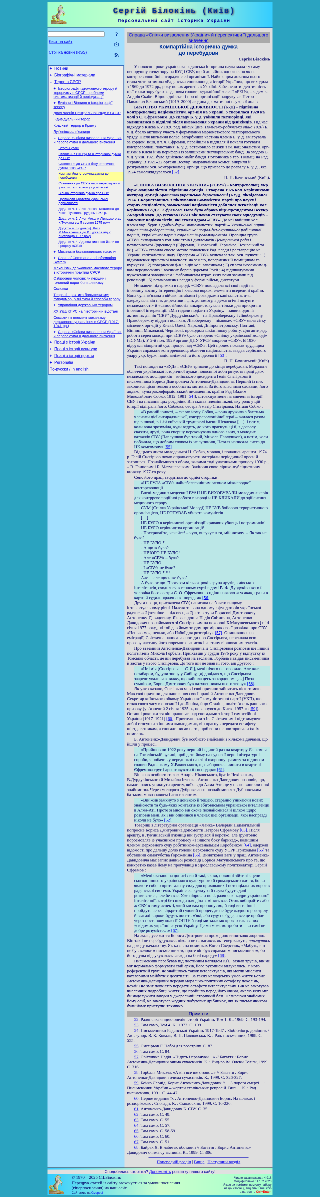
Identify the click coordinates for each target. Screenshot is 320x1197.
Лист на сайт (60, 41)
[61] (220, 769)
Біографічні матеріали (74, 76)
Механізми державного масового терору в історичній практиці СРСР (88, 285)
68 (136, 1147)
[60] (170, 718)
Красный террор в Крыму (75, 131)
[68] (222, 955)
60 (136, 1098)
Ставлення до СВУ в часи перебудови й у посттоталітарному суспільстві (89, 195)
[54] (191, 396)
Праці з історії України (74, 363)
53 (136, 1025)
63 (136, 1120)
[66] (196, 855)
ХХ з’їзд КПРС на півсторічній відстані (86, 330)
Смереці (97, 1193)
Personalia (63, 386)
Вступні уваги (68, 156)
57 (136, 1057)
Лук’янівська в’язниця (72, 138)
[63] (243, 830)
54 (136, 1030)
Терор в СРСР (67, 84)
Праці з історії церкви (74, 378)
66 (136, 1136)
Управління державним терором (85, 323)
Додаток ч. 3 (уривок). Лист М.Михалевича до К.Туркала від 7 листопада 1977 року (84, 244)
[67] (174, 930)
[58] (250, 683)
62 (136, 1114)
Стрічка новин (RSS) (68, 52)
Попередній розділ (174, 1162)
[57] (218, 632)
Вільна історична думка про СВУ (83, 203)
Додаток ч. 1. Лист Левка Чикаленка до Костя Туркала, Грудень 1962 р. (88, 222)
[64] (247, 845)
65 (136, 1131)
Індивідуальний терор (72, 124)
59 (136, 1083)
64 (136, 1125)
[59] (253, 708)
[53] (222, 355)
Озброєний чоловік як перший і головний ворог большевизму (80, 296)
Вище (199, 1162)
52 (136, 1019)
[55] (168, 446)
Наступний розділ (224, 1162)
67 (136, 1142)
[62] (168, 820)
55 (136, 1046)
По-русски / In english (69, 393)
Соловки (61, 305)
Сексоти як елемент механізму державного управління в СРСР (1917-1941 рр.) (86, 341)
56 (136, 1051)
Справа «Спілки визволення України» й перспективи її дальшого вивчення (88, 147)
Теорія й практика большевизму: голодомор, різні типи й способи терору (87, 314)
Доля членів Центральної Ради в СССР (87, 117)
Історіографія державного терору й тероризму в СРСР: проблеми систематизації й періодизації (85, 95)
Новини (61, 69)
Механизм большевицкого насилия (88, 265)
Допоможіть (160, 1172)
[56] (206, 597)
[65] (260, 850)
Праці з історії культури (75, 371)
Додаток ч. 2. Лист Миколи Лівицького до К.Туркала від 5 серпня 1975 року (90, 232)
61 (136, 1109)
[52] (175, 172)
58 (136, 1072)
